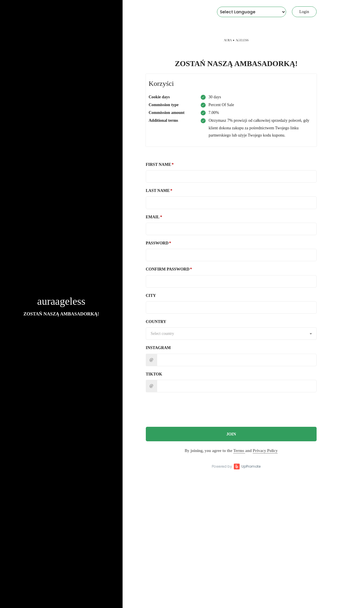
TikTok (154, 374)
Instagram (158, 348)
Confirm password (167, 269)
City (151, 295)
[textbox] (231, 334)
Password (157, 243)
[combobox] (231, 333)
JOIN (231, 434)
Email (152, 217)
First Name (158, 164)
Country (156, 322)
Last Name (158, 190)
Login (304, 12)
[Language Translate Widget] (251, 12)
